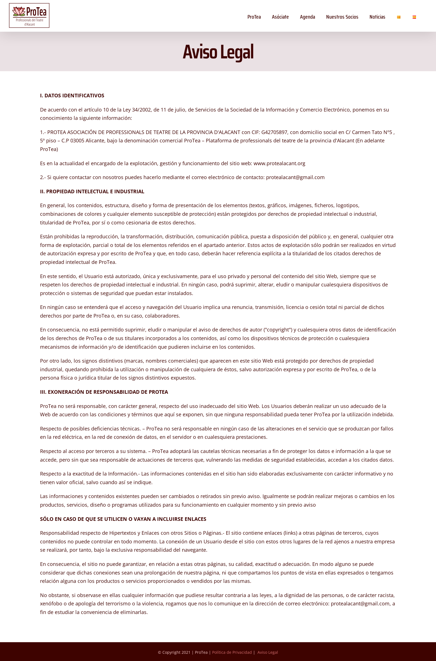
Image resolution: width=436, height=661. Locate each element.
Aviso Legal (267, 652)
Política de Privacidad (232, 652)
